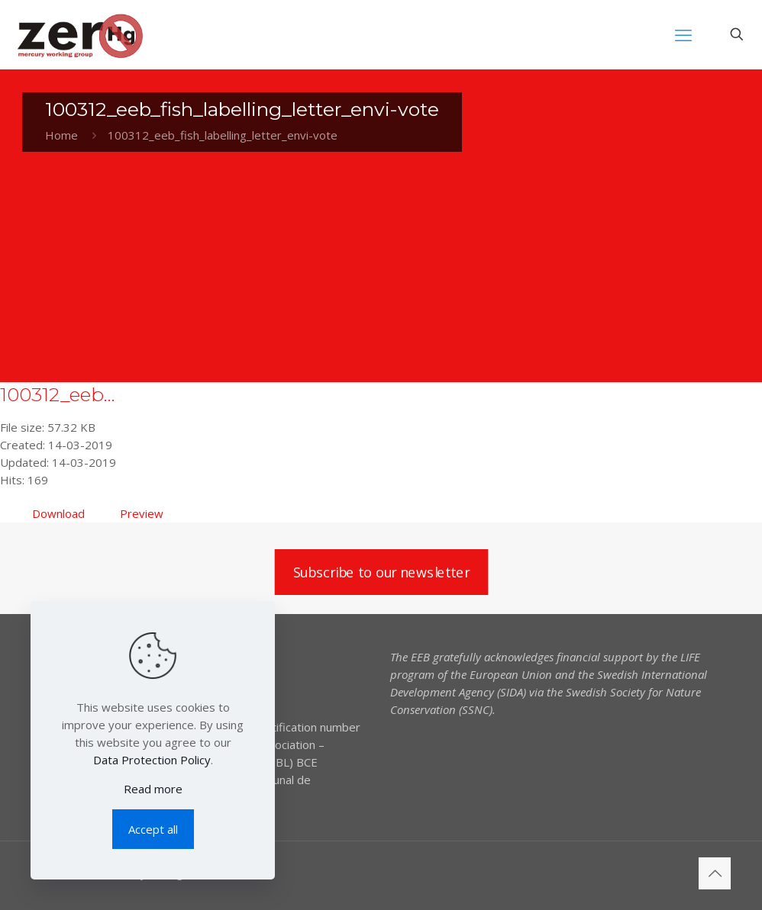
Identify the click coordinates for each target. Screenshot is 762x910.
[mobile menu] (683, 34)
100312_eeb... (57, 394)
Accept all (153, 829)
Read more (153, 788)
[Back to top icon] (715, 873)
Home (61, 135)
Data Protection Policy (152, 759)
